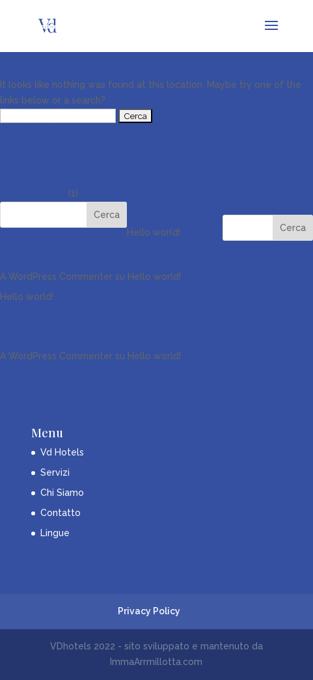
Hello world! (26, 154)
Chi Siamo (62, 492)
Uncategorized (33, 193)
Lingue (55, 533)
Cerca (293, 228)
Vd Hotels (62, 452)
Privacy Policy (149, 611)
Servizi (55, 472)
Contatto (60, 513)
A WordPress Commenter (56, 276)
